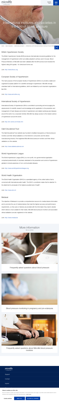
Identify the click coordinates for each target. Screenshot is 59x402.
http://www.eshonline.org (12, 94)
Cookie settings (8, 398)
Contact (7, 379)
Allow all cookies (33, 398)
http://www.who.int (10, 190)
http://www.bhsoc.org (11, 69)
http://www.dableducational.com (14, 146)
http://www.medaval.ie (11, 217)
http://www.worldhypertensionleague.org (17, 168)
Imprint (7, 383)
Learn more (28, 394)
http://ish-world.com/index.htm (14, 122)
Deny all (19, 398)
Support (7, 374)
